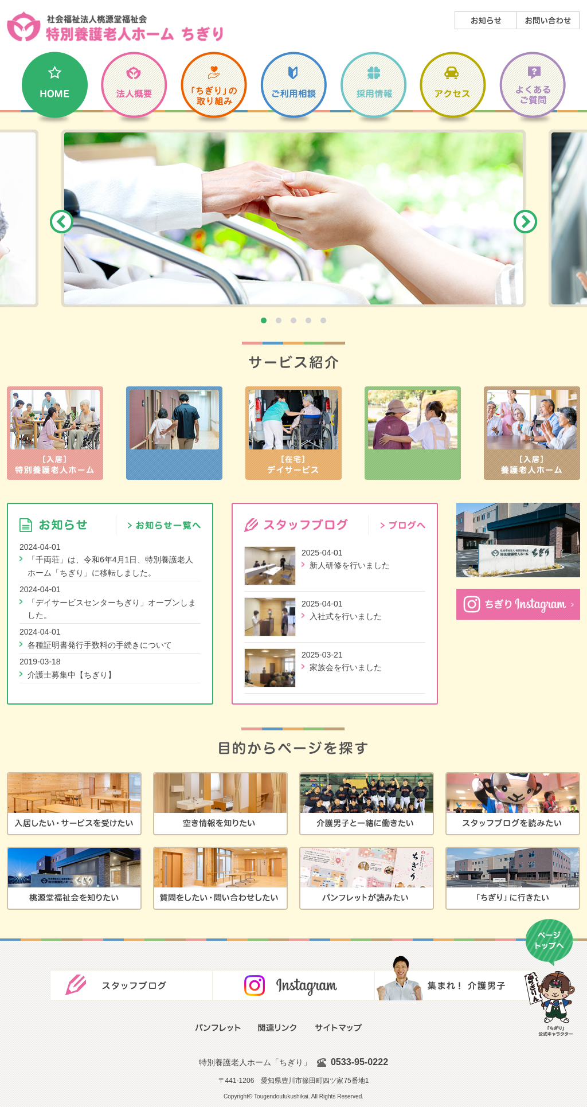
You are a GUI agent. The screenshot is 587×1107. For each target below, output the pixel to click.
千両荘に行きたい (512, 878)
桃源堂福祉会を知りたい (74, 878)
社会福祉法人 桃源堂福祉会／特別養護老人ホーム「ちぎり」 (115, 26)
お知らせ (486, 20)
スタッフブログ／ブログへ (397, 525)
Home (54, 91)
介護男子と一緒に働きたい (366, 803)
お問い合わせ (548, 20)
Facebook (293, 978)
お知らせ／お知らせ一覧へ (158, 525)
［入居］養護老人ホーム (532, 433)
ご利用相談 (293, 91)
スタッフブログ (131, 978)
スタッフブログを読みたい (512, 803)
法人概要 (134, 91)
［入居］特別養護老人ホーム (55, 433)
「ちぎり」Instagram (518, 604)
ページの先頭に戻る (550, 978)
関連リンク (278, 1027)
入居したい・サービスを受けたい (74, 803)
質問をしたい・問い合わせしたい (220, 878)
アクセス (453, 91)
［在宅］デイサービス (293, 433)
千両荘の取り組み (214, 91)
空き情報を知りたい (220, 803)
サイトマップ (338, 1027)
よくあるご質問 (532, 91)
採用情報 (373, 91)
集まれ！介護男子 (455, 978)
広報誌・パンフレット (218, 1027)
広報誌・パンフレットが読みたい (366, 878)
